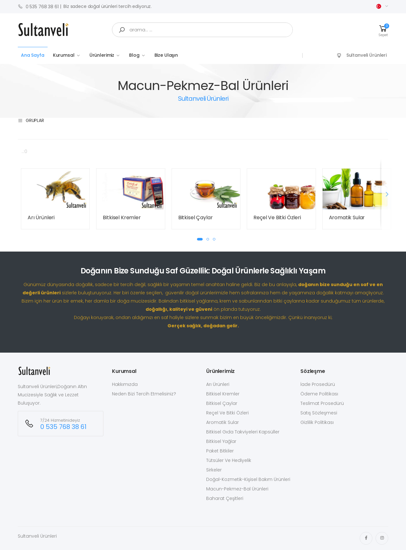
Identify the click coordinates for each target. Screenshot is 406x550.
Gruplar (31, 120)
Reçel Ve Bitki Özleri (277, 217)
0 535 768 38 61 (38, 6)
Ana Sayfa (32, 55)
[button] (383, 30)
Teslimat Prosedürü (322, 403)
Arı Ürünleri (41, 217)
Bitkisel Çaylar (195, 217)
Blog (134, 55)
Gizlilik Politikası (317, 422)
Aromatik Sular (347, 217)
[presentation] (386, 194)
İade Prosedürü (317, 384)
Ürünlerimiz (101, 55)
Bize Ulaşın (166, 55)
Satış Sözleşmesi (318, 413)
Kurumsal (64, 55)
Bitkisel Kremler (122, 217)
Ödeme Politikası (319, 394)
